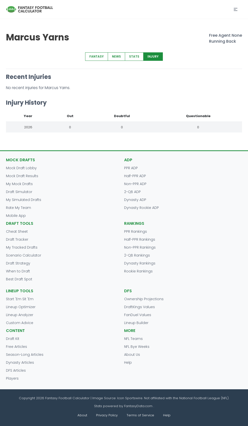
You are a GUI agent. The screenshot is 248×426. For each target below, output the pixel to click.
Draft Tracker (17, 239)
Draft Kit (12, 338)
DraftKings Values (139, 306)
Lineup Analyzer (19, 314)
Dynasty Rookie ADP (141, 207)
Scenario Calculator (23, 255)
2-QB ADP (132, 191)
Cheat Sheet (17, 231)
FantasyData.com (138, 406)
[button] (235, 9)
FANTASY (96, 56)
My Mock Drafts (19, 183)
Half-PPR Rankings (139, 239)
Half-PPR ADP (135, 175)
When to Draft (18, 271)
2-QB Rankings (137, 255)
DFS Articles (16, 370)
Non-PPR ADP (135, 183)
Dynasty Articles (20, 362)
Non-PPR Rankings (140, 247)
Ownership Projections (144, 298)
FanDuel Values (137, 314)
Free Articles (16, 346)
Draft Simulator (19, 191)
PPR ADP (131, 167)
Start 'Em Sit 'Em (20, 298)
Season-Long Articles (24, 354)
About (82, 415)
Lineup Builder (136, 322)
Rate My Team (18, 207)
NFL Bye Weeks (136, 346)
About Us (132, 354)
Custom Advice (19, 322)
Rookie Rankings (138, 271)
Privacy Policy (107, 415)
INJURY (153, 56)
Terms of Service (140, 415)
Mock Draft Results (22, 175)
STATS (134, 56)
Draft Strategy (18, 263)
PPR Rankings (135, 231)
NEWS (116, 56)
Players (12, 378)
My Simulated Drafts (23, 199)
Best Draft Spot (19, 279)
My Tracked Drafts (21, 247)
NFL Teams (133, 338)
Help (128, 362)
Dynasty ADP (135, 199)
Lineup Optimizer (20, 306)
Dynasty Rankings (139, 263)
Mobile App (16, 215)
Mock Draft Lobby (21, 167)
